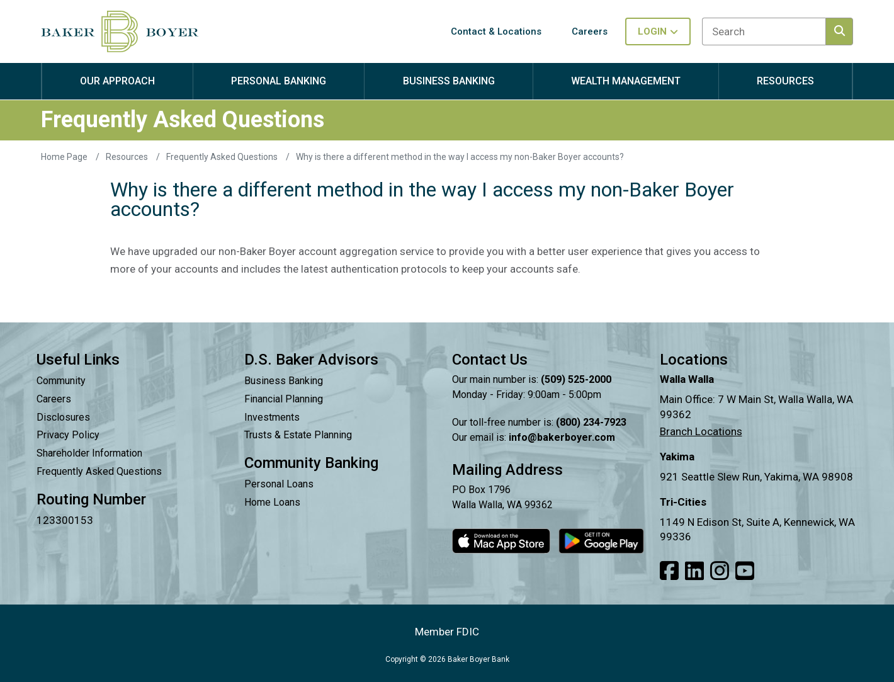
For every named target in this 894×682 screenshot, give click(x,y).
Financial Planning (283, 399)
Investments (272, 417)
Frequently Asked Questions (223, 157)
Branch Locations (701, 431)
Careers (54, 399)
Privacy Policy (68, 435)
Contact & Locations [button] (496, 31)
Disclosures (63, 417)
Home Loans (272, 502)
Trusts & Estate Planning (298, 435)
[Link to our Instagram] (719, 571)
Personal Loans (279, 484)
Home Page (65, 157)
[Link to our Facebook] (669, 571)
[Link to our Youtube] (744, 571)
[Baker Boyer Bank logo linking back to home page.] (119, 31)
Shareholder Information (89, 453)
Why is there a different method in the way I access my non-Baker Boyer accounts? (460, 157)
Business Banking (283, 381)
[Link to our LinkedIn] (694, 571)
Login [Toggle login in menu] (658, 31)
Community (61, 381)
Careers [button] (590, 31)
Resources (128, 157)
